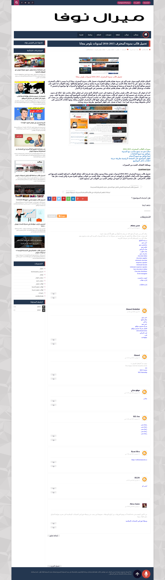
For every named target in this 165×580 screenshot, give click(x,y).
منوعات (107, 35)
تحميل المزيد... (54, 560)
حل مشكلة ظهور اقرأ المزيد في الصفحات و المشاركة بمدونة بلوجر (30, 150)
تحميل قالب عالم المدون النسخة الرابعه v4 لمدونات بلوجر (30, 252)
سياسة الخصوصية (123, 3)
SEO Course (143, 364)
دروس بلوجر (39, 277)
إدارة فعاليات (143, 278)
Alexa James (135, 498)
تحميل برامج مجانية (37, 271)
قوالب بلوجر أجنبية (37, 286)
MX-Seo (136, 410)
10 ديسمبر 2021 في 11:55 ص (132, 386)
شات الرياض (143, 243)
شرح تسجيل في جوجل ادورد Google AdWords (33, 124)
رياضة (89, 35)
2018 (39, 310)
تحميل (144, 169)
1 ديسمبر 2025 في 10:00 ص (132, 500)
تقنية (81, 35)
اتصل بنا (136, 3)
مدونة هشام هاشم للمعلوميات (123, 577)
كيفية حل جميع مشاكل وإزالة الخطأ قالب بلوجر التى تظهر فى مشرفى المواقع (31, 97)
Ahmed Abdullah (133, 303)
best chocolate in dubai (140, 263)
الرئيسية (145, 3)
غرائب (126, 35)
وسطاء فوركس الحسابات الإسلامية (136, 515)
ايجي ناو (144, 479)
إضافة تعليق (53, 529)
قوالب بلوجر (110, 49)
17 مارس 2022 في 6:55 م (133, 474)
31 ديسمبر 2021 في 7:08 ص (132, 447)
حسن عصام (135, 219)
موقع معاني (135, 384)
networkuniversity (141, 324)
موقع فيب (144, 331)
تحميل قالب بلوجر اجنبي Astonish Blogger (30, 200)
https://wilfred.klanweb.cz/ (139, 453)
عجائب (135, 35)
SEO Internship (142, 366)
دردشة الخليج (143, 234)
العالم (98, 35)
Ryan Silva (135, 445)
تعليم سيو (144, 241)
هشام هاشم (89, 49)
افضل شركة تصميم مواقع (139, 322)
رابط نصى (144, 418)
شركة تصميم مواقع (141, 320)
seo (146, 361)
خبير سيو (144, 236)
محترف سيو (143, 247)
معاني (145, 392)
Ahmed (137, 349)
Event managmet (142, 267)
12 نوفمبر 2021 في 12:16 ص (132, 351)
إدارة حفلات (143, 274)
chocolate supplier (141, 252)
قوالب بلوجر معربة (100, 49)
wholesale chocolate (141, 254)
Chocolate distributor (141, 265)
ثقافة (117, 35)
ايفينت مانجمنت (142, 271)
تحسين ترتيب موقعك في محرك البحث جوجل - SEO (30, 225)
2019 (39, 306)
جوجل (41, 274)
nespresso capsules (141, 256)
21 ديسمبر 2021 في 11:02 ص (132, 412)
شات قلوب (143, 245)
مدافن (145, 315)
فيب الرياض (143, 326)
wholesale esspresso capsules (138, 260)
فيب (145, 329)
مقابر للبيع (144, 313)
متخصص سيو (143, 238)
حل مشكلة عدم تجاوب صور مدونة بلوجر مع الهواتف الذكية (30, 71)
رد (53, 287)
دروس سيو (39, 280)
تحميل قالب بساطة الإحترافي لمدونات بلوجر (30, 175)
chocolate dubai (142, 249)
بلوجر (117, 49)
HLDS (137, 471)
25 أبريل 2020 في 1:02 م (133, 305)
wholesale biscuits (141, 258)
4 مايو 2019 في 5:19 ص (134, 222)
